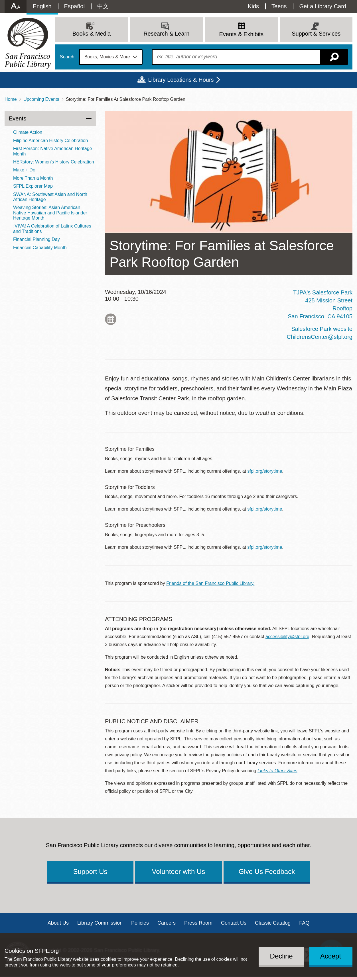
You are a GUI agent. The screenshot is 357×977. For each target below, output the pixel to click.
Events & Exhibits (241, 34)
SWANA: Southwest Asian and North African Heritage (50, 197)
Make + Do (24, 169)
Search (67, 57)
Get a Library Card (322, 6)
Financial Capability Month (40, 247)
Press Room (198, 923)
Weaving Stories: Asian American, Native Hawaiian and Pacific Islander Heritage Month (50, 212)
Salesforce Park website (321, 329)
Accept (330, 956)
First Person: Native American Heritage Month (52, 151)
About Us (58, 923)
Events (17, 118)
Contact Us (233, 923)
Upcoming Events (41, 99)
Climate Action (27, 132)
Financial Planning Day (36, 239)
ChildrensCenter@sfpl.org (319, 337)
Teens (279, 6)
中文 (103, 6)
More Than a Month (33, 178)
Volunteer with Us (178, 871)
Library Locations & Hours (181, 80)
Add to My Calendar (110, 319)
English (42, 6)
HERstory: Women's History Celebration (53, 161)
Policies (140, 923)
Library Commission (100, 923)
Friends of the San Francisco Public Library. (210, 583)
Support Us (90, 871)
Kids (253, 6)
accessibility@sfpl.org (287, 636)
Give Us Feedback (267, 871)
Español (74, 6)
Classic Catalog (273, 923)
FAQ (304, 923)
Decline (281, 956)
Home (11, 99)
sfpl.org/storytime (265, 471)
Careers (166, 923)
